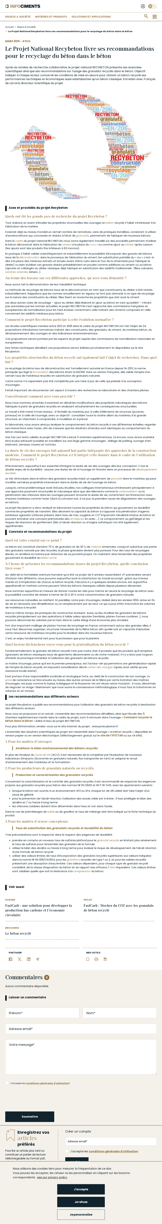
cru (93, 244)
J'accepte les (101, 1151)
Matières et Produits (51, 16)
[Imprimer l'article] (96, 959)
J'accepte (81, 1189)
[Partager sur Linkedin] (29, 959)
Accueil (9, 27)
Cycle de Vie (43, 755)
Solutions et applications (91, 16)
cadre (19, 241)
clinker (129, 244)
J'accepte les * (37, 1083)
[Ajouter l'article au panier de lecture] (87, 959)
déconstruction (29, 257)
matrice (96, 547)
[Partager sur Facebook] (10, 959)
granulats (94, 71)
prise (8, 680)
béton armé (49, 558)
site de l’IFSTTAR (112, 735)
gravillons (73, 859)
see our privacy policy (52, 1177)
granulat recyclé (108, 840)
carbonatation (128, 491)
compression (82, 871)
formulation (40, 372)
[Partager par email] (38, 959)
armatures (77, 519)
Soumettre (30, 1117)
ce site (136, 735)
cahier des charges (100, 667)
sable (51, 811)
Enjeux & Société (18, 16)
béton (129, 71)
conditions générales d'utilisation (47, 1083)
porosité (116, 478)
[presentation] (32, 1097)
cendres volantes (16, 272)
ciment (66, 244)
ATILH (26, 41)
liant (112, 867)
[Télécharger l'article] (105, 959)
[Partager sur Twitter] (20, 959)
